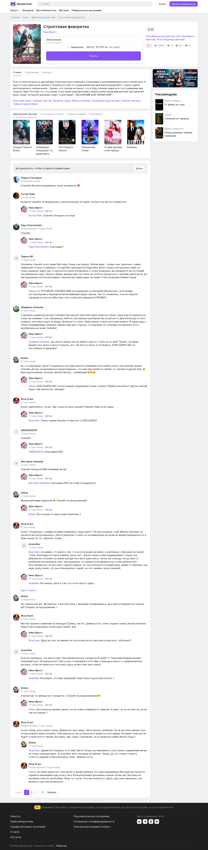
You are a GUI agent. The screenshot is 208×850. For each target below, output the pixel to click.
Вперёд (51, 792)
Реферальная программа (87, 10)
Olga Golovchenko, (39, 246)
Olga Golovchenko (31, 225)
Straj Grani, (34, 420)
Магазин (64, 10)
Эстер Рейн (28, 194)
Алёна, (32, 386)
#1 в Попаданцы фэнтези (171, 39)
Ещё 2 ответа (28, 590)
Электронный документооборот (92, 826)
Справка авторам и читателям (27, 826)
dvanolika (34, 544)
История (114, 47)
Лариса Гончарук (31, 177)
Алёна (24, 358)
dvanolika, (34, 583)
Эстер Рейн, (36, 215)
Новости (15, 816)
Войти (162, 4)
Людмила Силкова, (39, 341)
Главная (15, 17)
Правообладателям (21, 821)
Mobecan (62, 845)
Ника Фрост (36, 207)
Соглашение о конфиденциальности (94, 821)
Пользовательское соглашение (92, 816)
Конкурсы (28, 10)
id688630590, (36, 451)
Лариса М (27, 256)
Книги (25, 17)
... (37, 792)
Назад (18, 792)
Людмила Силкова (32, 307)
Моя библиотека (46, 10)
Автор (48, 211)
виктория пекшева (32, 461)
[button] (144, 137)
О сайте (15, 831)
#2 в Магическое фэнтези (160, 36)
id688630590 (29, 430)
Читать (94, 55)
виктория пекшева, (39, 483)
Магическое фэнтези (43, 17)
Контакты (15, 837)
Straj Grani (27, 399)
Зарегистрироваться (183, 4)
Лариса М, (34, 291)
